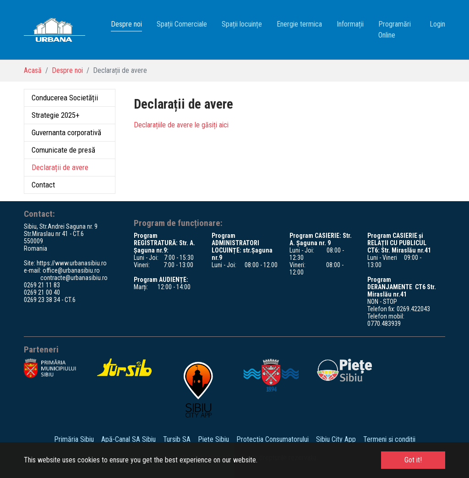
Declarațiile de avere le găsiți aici (181, 125)
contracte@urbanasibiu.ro (74, 277)
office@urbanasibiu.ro (71, 270)
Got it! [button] (413, 460)
